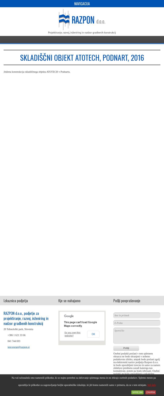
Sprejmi (137, 392)
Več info (151, 385)
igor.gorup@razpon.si (19, 347)
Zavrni (150, 392)
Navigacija (82, 3)
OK (93, 334)
